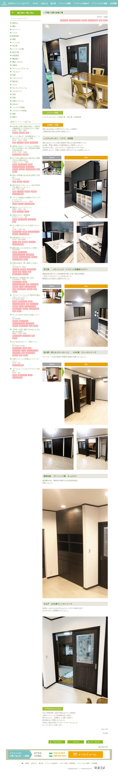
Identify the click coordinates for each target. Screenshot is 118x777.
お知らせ (44, 3)
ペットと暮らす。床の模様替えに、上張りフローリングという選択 (26, 138)
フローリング (17, 78)
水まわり (15, 104)
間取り (14, 117)
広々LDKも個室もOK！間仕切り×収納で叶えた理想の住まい (26, 160)
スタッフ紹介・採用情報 (67, 763)
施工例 (53, 3)
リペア (14, 33)
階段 (14, 26)
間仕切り (15, 81)
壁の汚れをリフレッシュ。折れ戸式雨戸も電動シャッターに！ (26, 187)
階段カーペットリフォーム (26, 208)
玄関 (14, 75)
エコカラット (17, 91)
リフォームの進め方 (81, 3)
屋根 (14, 39)
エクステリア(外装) (19, 111)
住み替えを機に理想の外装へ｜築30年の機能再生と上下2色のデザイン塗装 (26, 128)
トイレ (14, 85)
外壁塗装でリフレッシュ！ (26, 239)
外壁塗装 (15, 55)
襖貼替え (15, 59)
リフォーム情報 (65, 3)
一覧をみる (75, 742)
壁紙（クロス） (18, 62)
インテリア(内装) (18, 107)
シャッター (16, 42)
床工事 (14, 46)
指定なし (15, 23)
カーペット (16, 29)
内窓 (14, 94)
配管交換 (15, 36)
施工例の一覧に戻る (25, 13)
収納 (14, 114)
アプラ (79, 768)
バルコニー (16, 72)
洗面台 (14, 65)
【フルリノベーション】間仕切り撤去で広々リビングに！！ (26, 297)
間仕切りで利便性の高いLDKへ (26, 279)
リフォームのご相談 (99, 3)
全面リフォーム (18, 101)
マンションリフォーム (20, 68)
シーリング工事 (18, 49)
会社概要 (113, 3)
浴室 (14, 98)
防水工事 (15, 52)
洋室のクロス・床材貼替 (26, 216)
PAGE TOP (104, 747)
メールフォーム (87, 754)
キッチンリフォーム (19, 88)
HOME (35, 3)
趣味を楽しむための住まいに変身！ (26, 249)
